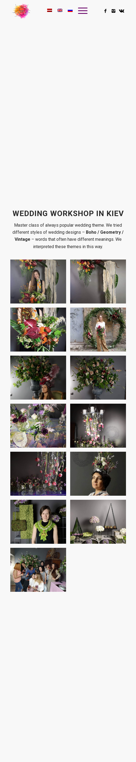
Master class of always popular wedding (53, 225)
